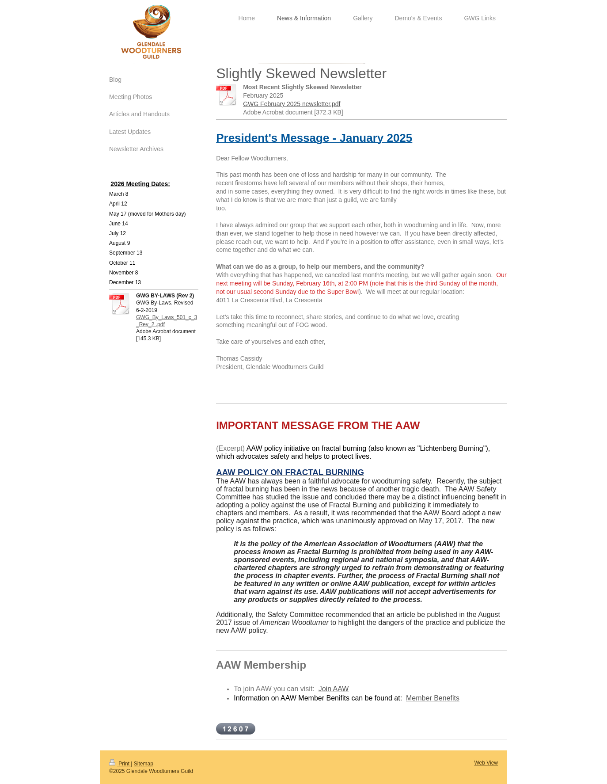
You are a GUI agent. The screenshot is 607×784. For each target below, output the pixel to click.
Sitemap (143, 764)
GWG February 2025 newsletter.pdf (291, 103)
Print (120, 764)
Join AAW (334, 689)
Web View (486, 763)
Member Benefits (432, 698)
